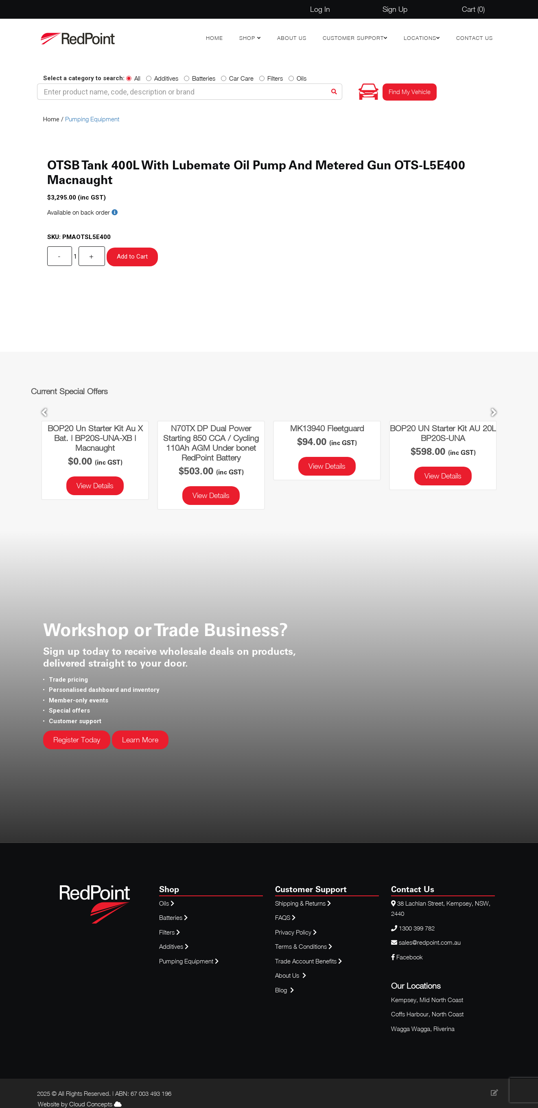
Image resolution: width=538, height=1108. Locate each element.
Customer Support (353, 38)
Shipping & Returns (303, 903)
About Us (291, 38)
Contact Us (474, 38)
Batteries (199, 78)
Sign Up (395, 9)
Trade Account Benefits (306, 961)
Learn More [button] (140, 739)
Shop (248, 38)
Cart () (473, 9)
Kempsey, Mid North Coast (427, 999)
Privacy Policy (296, 932)
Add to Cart (132, 256)
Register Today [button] (76, 739)
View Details (95, 485)
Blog (282, 990)
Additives (162, 78)
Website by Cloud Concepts (80, 1104)
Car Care (237, 78)
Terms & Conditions (303, 946)
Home (214, 38)
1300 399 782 (417, 928)
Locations (420, 38)
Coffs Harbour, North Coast (427, 1014)
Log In (320, 9)
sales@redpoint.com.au (430, 942)
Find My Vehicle (410, 91)
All (133, 78)
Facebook (407, 957)
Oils (297, 78)
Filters (271, 78)
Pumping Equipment (92, 119)
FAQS (286, 917)
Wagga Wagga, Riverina (423, 1028)
